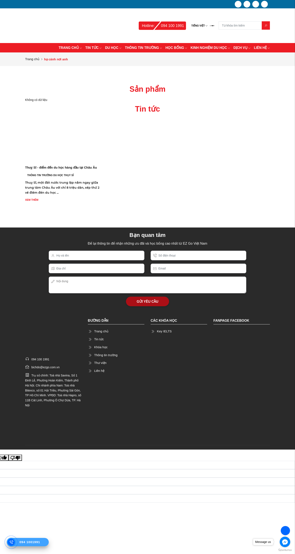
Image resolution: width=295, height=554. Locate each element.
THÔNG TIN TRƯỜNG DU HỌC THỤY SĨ (50, 175)
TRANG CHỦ (70, 48)
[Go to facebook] (285, 542)
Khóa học (101, 347)
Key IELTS (164, 331)
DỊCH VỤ (242, 48)
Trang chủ (32, 59)
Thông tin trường (106, 355)
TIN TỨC (93, 48)
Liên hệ (99, 370)
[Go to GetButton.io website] (285, 550)
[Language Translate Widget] (212, 25)
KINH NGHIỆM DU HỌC (210, 48)
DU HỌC (113, 48)
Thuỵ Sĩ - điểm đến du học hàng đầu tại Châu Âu (61, 167)
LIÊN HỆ (262, 48)
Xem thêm (31, 199)
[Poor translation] (15, 458)
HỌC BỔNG (176, 48)
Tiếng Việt (198, 25)
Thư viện (100, 363)
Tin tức (99, 339)
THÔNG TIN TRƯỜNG (143, 48)
